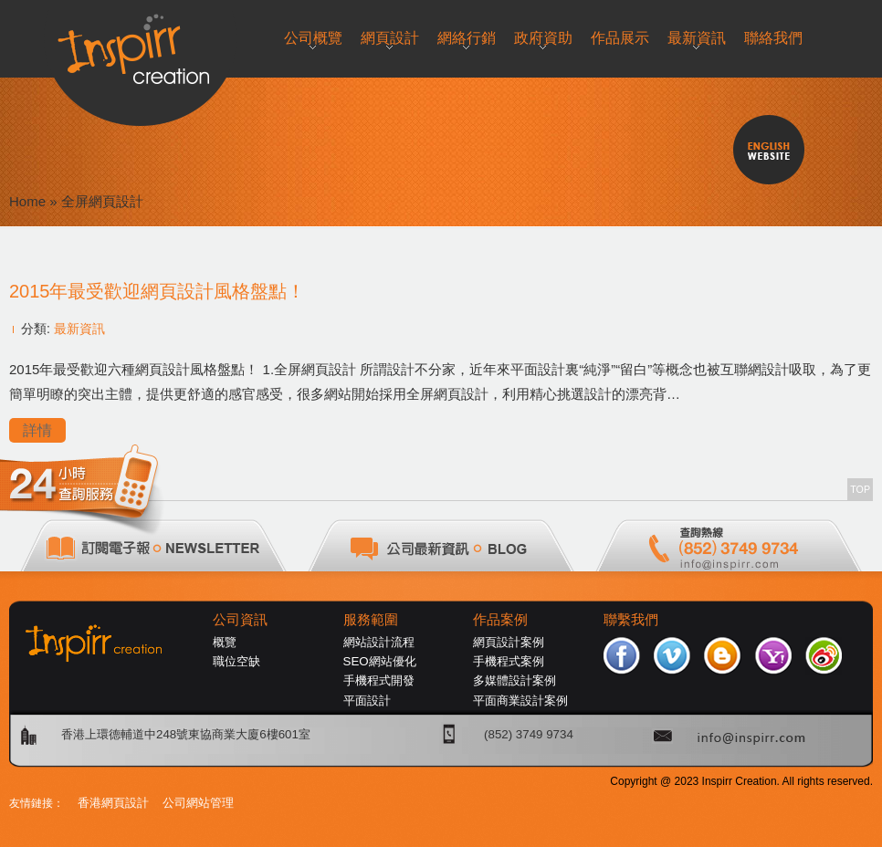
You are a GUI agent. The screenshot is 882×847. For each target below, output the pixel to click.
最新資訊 (79, 328)
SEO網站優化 (379, 661)
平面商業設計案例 (520, 700)
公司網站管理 (198, 803)
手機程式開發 (379, 680)
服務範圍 (370, 619)
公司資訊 (240, 619)
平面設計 (367, 700)
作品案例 (500, 619)
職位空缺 (236, 661)
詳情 (37, 430)
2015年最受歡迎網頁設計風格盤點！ (157, 291)
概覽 (224, 642)
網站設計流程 (379, 642)
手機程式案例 (508, 661)
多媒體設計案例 (514, 680)
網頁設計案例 (508, 642)
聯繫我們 (631, 619)
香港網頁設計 (113, 803)
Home (27, 201)
